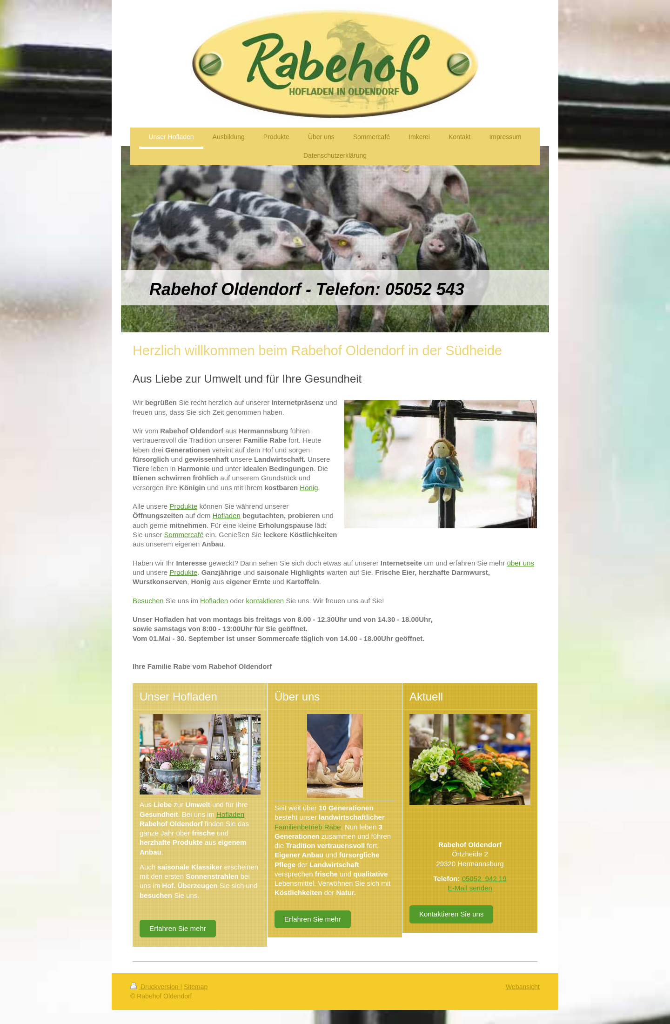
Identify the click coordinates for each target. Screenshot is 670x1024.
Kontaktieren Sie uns (451, 914)
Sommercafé (184, 535)
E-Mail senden (470, 888)
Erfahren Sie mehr (177, 928)
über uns (520, 563)
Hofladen (227, 515)
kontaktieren (265, 601)
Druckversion (155, 986)
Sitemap (196, 986)
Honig (309, 488)
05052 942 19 (484, 879)
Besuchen (148, 601)
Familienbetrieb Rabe (308, 827)
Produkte (183, 506)
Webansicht (523, 986)
